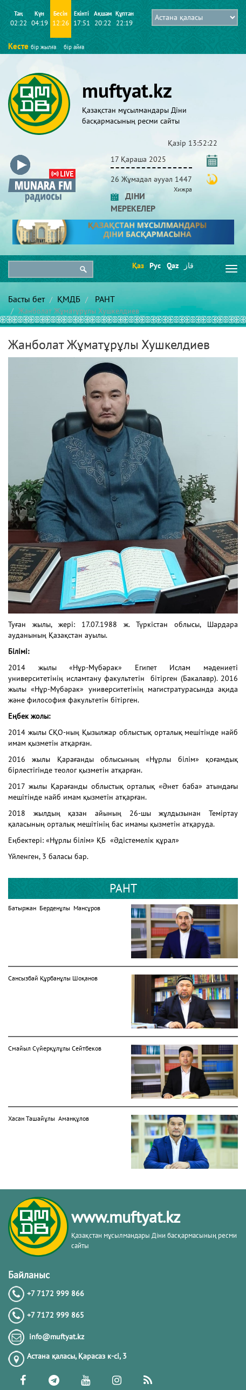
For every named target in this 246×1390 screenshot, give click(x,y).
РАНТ (104, 299)
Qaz (172, 265)
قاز (189, 265)
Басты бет (26, 299)
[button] (42, 157)
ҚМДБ (68, 299)
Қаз (137, 265)
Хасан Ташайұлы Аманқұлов (48, 1118)
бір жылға (43, 47)
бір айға (74, 47)
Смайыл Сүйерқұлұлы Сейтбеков (54, 1048)
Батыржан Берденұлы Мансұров (54, 908)
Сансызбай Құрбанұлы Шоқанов (53, 978)
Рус (154, 265)
